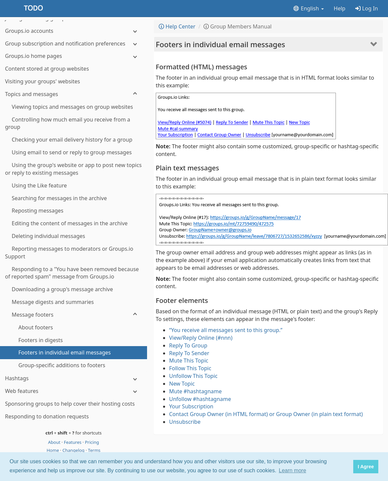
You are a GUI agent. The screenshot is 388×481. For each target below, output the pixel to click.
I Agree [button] (366, 466)
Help (340, 8)
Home (53, 450)
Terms (94, 450)
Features (73, 442)
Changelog (74, 450)
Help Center (177, 26)
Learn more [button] (292, 470)
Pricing (92, 442)
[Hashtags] (73, 378)
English (308, 8)
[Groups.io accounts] (73, 30)
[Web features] (73, 391)
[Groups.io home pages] (73, 56)
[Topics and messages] (73, 94)
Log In (366, 8)
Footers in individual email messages (220, 44)
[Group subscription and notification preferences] (73, 43)
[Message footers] (73, 314)
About (54, 442)
